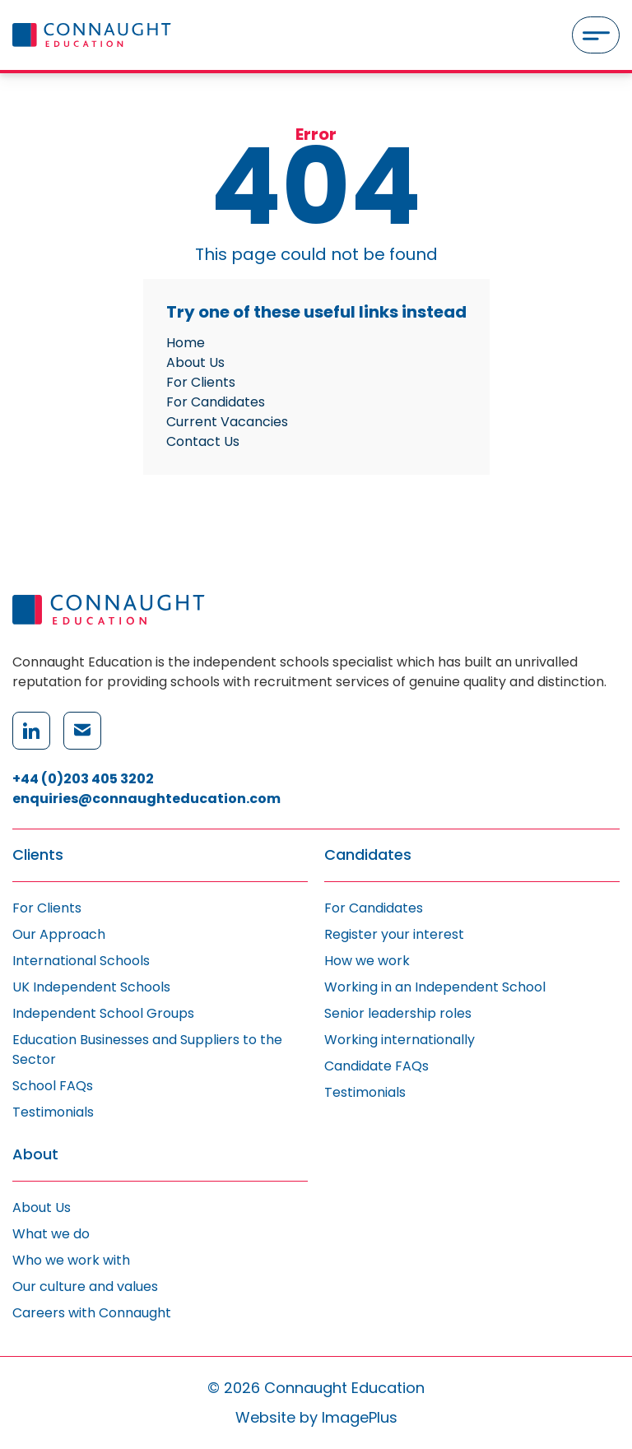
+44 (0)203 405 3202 (83, 778)
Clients (37, 855)
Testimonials (53, 1112)
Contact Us (202, 441)
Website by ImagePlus (316, 1417)
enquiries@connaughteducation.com (146, 798)
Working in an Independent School (435, 987)
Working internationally (399, 1039)
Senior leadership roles (398, 1013)
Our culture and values (85, 1286)
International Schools (81, 960)
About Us (195, 362)
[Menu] (596, 34)
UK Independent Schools (91, 987)
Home (185, 342)
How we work (367, 960)
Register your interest (394, 934)
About (35, 1154)
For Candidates (215, 401)
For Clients (200, 382)
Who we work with (71, 1260)
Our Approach (58, 934)
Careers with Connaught (91, 1312)
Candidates (367, 855)
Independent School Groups (103, 1013)
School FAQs (52, 1085)
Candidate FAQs (376, 1066)
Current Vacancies (227, 421)
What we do (51, 1233)
